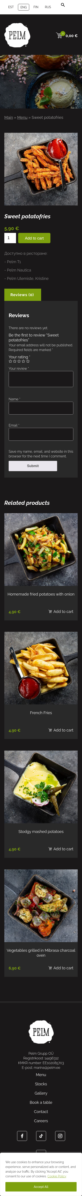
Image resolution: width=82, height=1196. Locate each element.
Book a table (41, 1102)
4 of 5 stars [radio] (23, 361)
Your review (19, 368)
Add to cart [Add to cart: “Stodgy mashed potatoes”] (63, 849)
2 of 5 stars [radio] (14, 361)
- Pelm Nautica (17, 270)
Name (14, 399)
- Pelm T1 (12, 261)
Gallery (41, 1093)
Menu (22, 117)
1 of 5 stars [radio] (10, 361)
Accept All (41, 1186)
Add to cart (34, 238)
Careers (41, 1121)
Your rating (19, 357)
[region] (41, 1174)
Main (8, 117)
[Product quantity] (10, 238)
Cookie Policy (57, 1176)
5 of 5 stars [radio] (28, 361)
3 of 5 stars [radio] (19, 361)
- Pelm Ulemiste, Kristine (26, 278)
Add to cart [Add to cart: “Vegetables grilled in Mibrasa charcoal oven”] (63, 968)
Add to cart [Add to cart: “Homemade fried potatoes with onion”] (63, 611)
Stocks (41, 1084)
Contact (41, 1111)
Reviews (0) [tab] (22, 295)
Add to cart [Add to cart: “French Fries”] (63, 730)
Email (14, 425)
